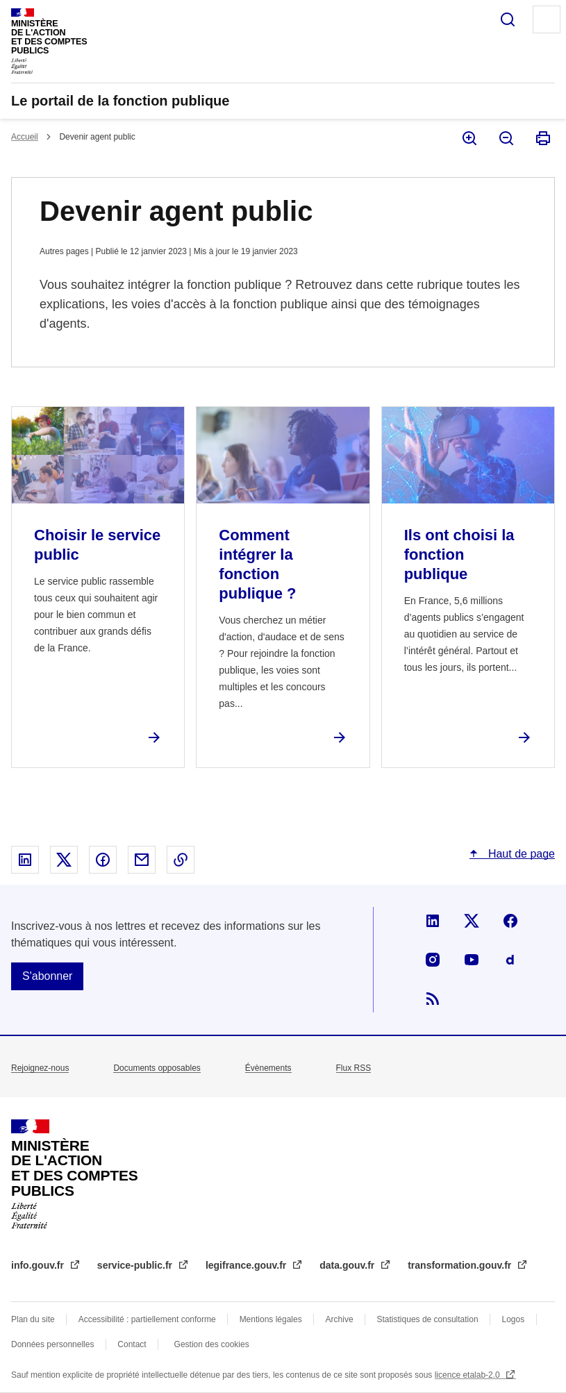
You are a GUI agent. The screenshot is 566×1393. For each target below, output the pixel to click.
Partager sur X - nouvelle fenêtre (64, 860)
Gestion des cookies (211, 1344)
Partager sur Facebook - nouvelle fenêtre (103, 860)
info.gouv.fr (39, 1265)
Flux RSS (354, 1068)
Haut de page (520, 854)
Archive (339, 1319)
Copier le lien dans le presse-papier (180, 860)
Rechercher (508, 19)
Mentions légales (271, 1319)
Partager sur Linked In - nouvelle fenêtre (25, 860)
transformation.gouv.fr (461, 1265)
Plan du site (33, 1319)
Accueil (24, 137)
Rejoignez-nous (40, 1068)
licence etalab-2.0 (468, 1375)
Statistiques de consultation (427, 1319)
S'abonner (47, 976)
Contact (131, 1344)
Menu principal (546, 19)
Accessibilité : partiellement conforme (147, 1319)
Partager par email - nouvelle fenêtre (142, 860)
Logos (513, 1319)
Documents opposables (156, 1068)
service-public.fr (136, 1265)
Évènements (268, 1068)
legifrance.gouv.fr (247, 1265)
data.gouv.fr (348, 1265)
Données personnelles (52, 1344)
